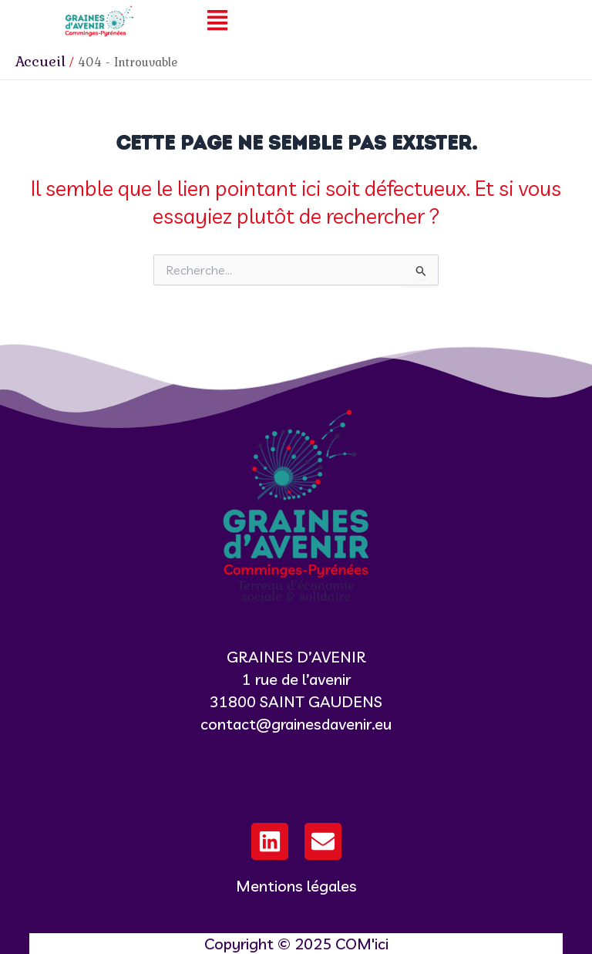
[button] (217, 21)
